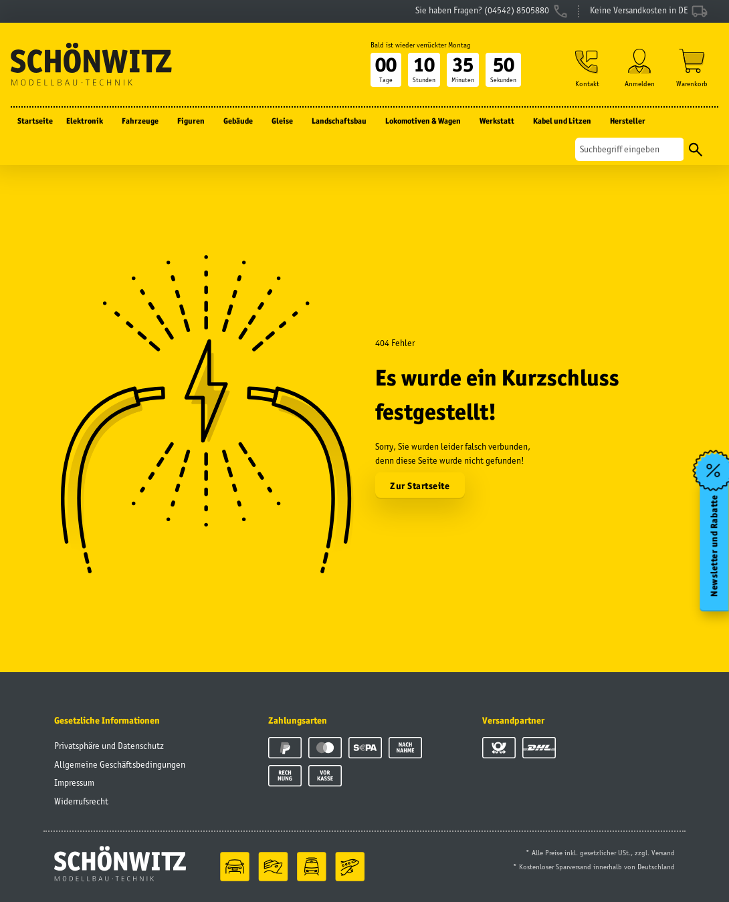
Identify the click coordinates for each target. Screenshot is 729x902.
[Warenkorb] (691, 67)
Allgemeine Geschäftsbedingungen (119, 764)
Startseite (35, 121)
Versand (663, 852)
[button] (587, 67)
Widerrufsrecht (81, 801)
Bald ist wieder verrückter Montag (421, 44)
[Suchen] (629, 149)
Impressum (74, 782)
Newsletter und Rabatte (715, 546)
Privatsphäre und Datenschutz (109, 746)
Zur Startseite (419, 486)
